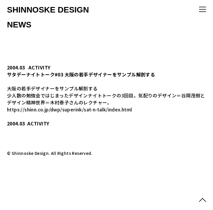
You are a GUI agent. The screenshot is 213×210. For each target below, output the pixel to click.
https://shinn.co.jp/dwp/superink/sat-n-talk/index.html (69, 109)
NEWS (19, 24)
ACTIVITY (39, 67)
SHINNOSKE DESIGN (48, 9)
